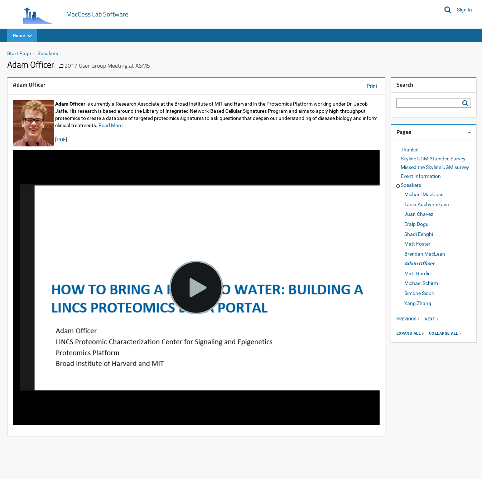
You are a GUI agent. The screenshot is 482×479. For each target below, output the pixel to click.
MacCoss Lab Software (97, 14)
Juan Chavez (418, 214)
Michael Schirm (421, 283)
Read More (110, 125)
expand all (408, 333)
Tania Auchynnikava (426, 204)
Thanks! (410, 150)
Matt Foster (417, 244)
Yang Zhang (417, 303)
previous (406, 319)
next (430, 319)
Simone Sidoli (419, 293)
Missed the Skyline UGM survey (435, 167)
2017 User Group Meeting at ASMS (107, 65)
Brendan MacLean (424, 254)
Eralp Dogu (416, 224)
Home (22, 35)
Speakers (48, 53)
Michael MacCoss (423, 194)
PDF (61, 139)
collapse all (443, 333)
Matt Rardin (417, 273)
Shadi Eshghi (418, 234)
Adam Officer (419, 263)
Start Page (19, 53)
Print (372, 86)
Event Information (421, 176)
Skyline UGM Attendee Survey (433, 158)
